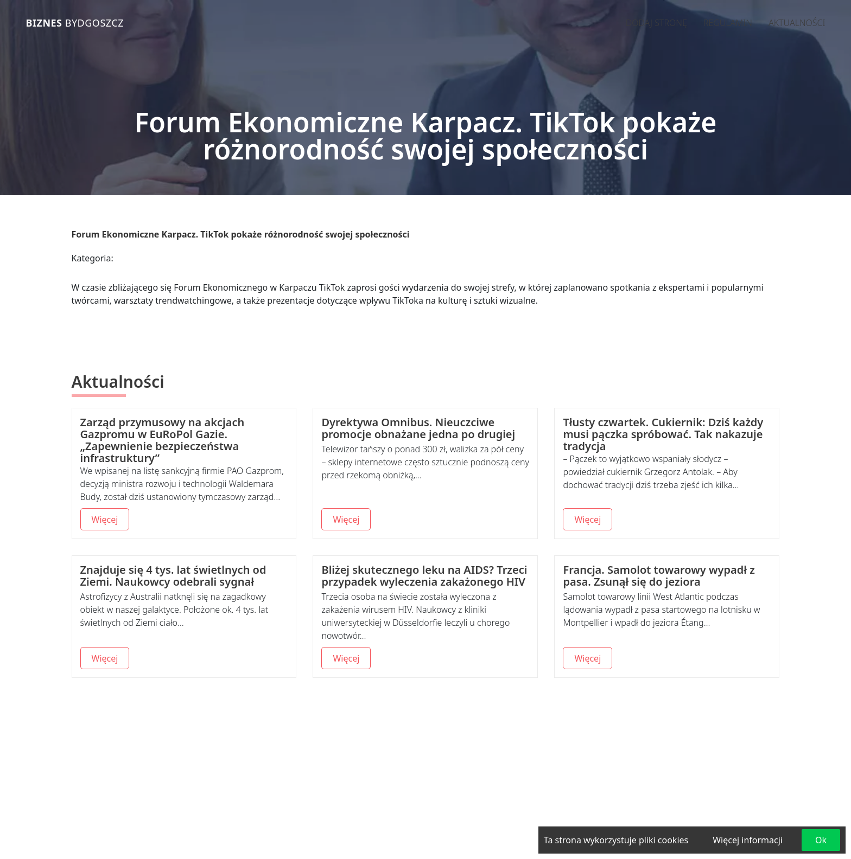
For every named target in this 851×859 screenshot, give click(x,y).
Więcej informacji (748, 840)
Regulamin (727, 23)
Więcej (105, 519)
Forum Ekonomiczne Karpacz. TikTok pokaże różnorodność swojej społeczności (241, 234)
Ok (821, 840)
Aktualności (797, 23)
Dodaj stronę (656, 23)
